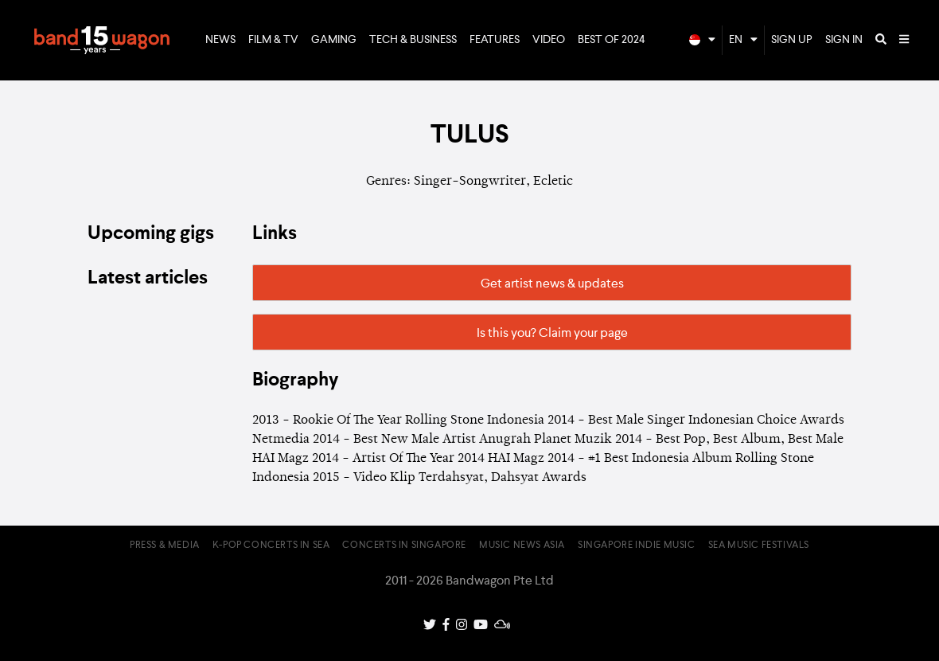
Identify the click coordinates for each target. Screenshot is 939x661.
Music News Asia (522, 545)
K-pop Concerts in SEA (271, 545)
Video (548, 39)
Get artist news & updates (552, 284)
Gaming (334, 39)
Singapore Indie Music (636, 545)
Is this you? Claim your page (552, 333)
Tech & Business (413, 39)
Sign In (844, 39)
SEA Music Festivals (758, 545)
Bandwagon (101, 40)
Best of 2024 (611, 39)
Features (494, 39)
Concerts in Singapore (404, 545)
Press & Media (165, 545)
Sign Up (791, 39)
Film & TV (273, 39)
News (220, 39)
